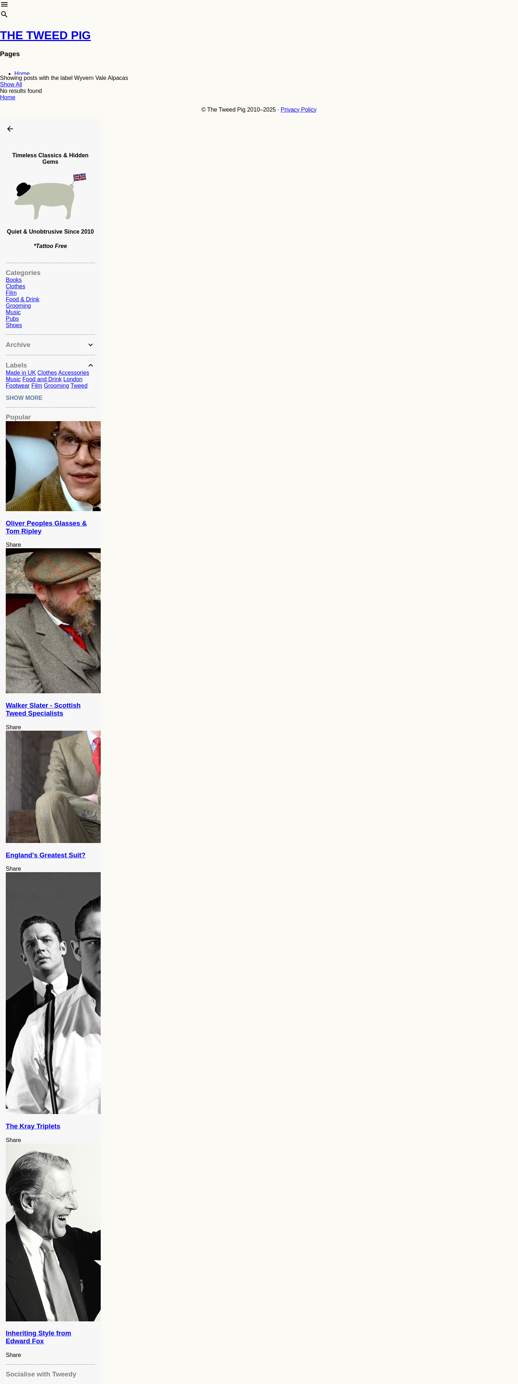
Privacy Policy (299, 110)
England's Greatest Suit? (46, 855)
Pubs (12, 319)
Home (22, 74)
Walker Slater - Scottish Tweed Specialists (43, 709)
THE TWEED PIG (45, 35)
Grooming (18, 306)
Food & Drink (22, 299)
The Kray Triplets (33, 1126)
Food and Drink (42, 379)
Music (13, 312)
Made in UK (21, 373)
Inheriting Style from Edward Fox (38, 1337)
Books (14, 280)
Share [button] (13, 545)
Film (11, 293)
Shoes (14, 325)
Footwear (18, 386)
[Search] (4, 15)
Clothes (15, 286)
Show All (11, 84)
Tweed (79, 386)
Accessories (73, 373)
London (72, 379)
